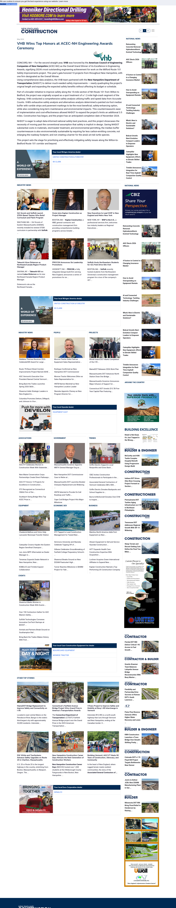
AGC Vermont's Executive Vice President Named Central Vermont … (33, 377)
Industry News (24, 185)
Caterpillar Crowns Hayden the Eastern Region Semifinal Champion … (34, 546)
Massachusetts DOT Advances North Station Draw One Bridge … (104, 375)
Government (60, 438)
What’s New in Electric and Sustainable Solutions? (131, 315)
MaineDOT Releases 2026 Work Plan (104, 369)
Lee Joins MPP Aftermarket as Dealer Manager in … (34, 553)
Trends (92, 438)
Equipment (24, 506)
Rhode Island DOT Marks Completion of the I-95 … (104, 360)
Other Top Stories (25, 678)
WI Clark (57, 162)
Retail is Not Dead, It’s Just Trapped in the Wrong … (132, 437)
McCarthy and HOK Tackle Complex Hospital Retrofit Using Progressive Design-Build (132, 461)
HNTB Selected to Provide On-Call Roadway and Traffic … (67, 493)
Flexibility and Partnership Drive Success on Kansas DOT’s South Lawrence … (132, 694)
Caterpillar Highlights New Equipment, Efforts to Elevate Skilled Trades (133, 157)
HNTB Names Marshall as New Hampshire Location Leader (66, 385)
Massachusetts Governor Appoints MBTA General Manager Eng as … (68, 466)
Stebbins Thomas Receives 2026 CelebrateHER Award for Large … (32, 360)
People (57, 333)
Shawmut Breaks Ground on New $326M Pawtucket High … (67, 560)
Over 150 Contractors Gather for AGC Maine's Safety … (34, 613)
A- (141, 30)
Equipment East (60, 412)
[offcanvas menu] (153, 30)
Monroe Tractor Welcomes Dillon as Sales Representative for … (68, 377)
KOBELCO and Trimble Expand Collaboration (31, 568)
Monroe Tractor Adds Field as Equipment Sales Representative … (68, 360)
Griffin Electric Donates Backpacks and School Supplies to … (104, 490)
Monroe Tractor (61, 655)
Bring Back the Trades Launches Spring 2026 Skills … (32, 385)
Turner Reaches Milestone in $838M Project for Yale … (68, 568)
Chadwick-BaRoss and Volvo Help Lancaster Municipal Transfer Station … (34, 535)
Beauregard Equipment (64, 650)
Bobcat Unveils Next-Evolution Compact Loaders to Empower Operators (133, 141)
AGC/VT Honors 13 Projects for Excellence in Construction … (31, 483)
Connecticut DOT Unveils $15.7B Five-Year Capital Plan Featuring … (104, 389)
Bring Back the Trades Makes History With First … (34, 638)
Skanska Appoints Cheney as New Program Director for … (68, 392)
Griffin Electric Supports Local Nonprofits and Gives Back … (101, 466)
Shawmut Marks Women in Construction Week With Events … (32, 603)
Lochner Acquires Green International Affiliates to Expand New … (104, 560)
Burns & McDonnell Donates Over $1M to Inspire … (104, 498)
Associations (25, 438)
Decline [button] (3, 4)
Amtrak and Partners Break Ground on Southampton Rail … (34, 631)
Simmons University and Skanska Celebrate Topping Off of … (67, 543)
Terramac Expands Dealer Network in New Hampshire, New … (34, 560)
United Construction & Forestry (68, 157)
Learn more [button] (63, 1)
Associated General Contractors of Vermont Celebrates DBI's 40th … (103, 483)
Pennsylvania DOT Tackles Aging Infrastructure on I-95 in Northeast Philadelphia (133, 505)
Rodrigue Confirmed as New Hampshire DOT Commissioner (66, 370)
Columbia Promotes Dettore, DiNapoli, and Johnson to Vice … (34, 400)
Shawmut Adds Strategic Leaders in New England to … (33, 392)
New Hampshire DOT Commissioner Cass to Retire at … (68, 476)
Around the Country (135, 382)
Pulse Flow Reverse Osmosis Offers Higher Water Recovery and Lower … (133, 717)
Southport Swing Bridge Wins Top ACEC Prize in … (32, 498)
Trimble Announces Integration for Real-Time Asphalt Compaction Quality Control (133, 173)
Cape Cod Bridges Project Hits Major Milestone (69, 500)
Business (93, 506)
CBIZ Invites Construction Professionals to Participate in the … (103, 476)
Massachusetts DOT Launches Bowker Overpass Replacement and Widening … (69, 485)
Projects (93, 333)
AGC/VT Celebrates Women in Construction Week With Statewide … (34, 466)
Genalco (58, 792)
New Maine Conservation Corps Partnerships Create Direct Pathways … (34, 476)
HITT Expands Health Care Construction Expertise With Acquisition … (100, 552)
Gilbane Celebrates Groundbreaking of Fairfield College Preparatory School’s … (69, 552)
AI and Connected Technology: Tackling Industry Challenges (131, 298)
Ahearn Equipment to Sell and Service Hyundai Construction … (104, 543)
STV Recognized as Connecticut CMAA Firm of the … (32, 490)
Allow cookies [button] (11, 4)
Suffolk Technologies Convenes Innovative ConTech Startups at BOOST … (31, 622)
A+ (148, 30)
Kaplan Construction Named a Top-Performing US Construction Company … (104, 569)
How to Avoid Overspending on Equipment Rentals (133, 92)
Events (22, 576)
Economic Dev (60, 506)
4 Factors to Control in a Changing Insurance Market (134, 77)
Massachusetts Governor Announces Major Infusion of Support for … (104, 382)
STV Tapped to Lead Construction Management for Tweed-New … (67, 533)
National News (133, 39)
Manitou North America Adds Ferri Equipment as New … (103, 533)
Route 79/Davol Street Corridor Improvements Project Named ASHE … (34, 370)
